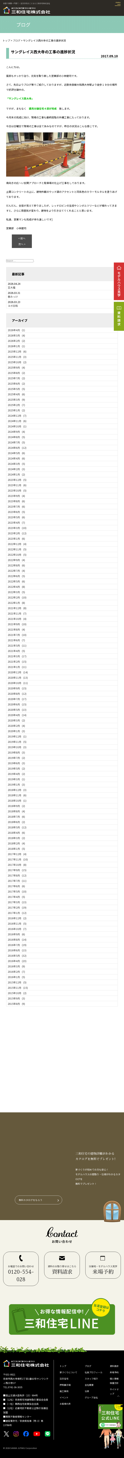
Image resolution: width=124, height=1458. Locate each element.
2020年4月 (17, 715)
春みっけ (13, 296)
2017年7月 (17, 881)
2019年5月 (16, 768)
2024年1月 (16, 474)
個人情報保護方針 (114, 1382)
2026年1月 (16, 346)
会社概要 (89, 1386)
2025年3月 (16, 399)
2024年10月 (17, 426)
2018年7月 (16, 816)
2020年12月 (18, 672)
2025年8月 (16, 373)
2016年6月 (17, 950)
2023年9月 (16, 496)
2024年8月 (16, 437)
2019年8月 (16, 752)
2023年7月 (16, 506)
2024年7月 (16, 442)
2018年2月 (16, 843)
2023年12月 (17, 480)
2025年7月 (16, 378)
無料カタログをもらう (30, 1200)
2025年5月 (16, 389)
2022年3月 (16, 592)
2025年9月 (16, 367)
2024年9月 (16, 432)
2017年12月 (17, 854)
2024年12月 (17, 415)
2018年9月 (16, 806)
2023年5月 (16, 517)
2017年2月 (17, 907)
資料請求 (114, 1366)
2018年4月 (16, 833)
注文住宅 (64, 1379)
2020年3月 (16, 720)
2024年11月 (17, 421)
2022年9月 (16, 560)
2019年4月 (16, 774)
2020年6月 (17, 704)
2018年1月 (16, 849)
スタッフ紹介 (92, 1379)
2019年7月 (16, 758)
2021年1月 (17, 667)
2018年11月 (17, 795)
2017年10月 (17, 865)
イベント (64, 1399)
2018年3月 (16, 838)
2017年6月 (16, 886)
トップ (63, 1366)
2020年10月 (18, 683)
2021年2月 (17, 661)
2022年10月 (17, 554)
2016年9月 (16, 934)
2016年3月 (16, 966)
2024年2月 (16, 469)
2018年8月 (16, 811)
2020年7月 (17, 699)
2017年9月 (17, 870)
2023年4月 (16, 522)
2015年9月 (16, 998)
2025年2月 (16, 405)
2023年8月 (16, 501)
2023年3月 (17, 528)
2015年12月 (17, 982)
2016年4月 (17, 961)
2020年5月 (17, 710)
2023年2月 (17, 533)
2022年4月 (16, 587)
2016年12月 (17, 918)
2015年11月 (18, 988)
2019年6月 (16, 763)
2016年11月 (17, 923)
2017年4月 (16, 897)
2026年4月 (16, 330)
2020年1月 (16, 731)
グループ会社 (92, 1399)
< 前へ (21, 238)
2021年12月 (17, 608)
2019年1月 (16, 784)
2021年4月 (16, 651)
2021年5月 (17, 645)
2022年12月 (17, 544)
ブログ (88, 1366)
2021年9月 (17, 624)
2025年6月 (16, 383)
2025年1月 (16, 410)
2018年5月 (17, 827)
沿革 (87, 1392)
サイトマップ (114, 1393)
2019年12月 (17, 736)
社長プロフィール (94, 1372)
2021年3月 (17, 656)
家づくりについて (69, 1372)
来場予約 (114, 1372)
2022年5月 (16, 581)
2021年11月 (17, 613)
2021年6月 (16, 640)
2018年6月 (16, 822)
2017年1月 (17, 913)
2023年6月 (16, 512)
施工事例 (64, 1392)
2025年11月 (17, 357)
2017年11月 (18, 859)
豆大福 (11, 287)
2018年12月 (17, 790)
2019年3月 (16, 779)
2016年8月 (17, 939)
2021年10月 (17, 619)
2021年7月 (17, 635)
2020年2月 (16, 726)
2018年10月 (17, 800)
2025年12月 (17, 351)
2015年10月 (17, 993)
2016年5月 (17, 955)
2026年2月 (16, 341)
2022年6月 (16, 576)
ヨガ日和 (13, 306)
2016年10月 (17, 929)
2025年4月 (16, 394)
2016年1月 (16, 977)
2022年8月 (16, 565)
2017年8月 (17, 875)
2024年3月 (16, 464)
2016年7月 (17, 945)
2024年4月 (16, 458)
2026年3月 (16, 335)
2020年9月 (17, 688)
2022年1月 (16, 603)
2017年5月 (17, 891)
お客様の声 (65, 1405)
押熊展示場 (65, 1386)
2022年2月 (17, 597)
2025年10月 (17, 362)
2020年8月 (17, 694)
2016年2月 (16, 972)
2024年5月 (16, 453)
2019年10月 (17, 747)
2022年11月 (17, 549)
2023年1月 (16, 538)
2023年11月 (17, 485)
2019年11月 (17, 742)
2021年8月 (16, 629)
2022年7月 (16, 571)
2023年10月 (17, 490)
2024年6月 (17, 448)
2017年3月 (17, 902)
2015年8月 (16, 1004)
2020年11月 (18, 677)
